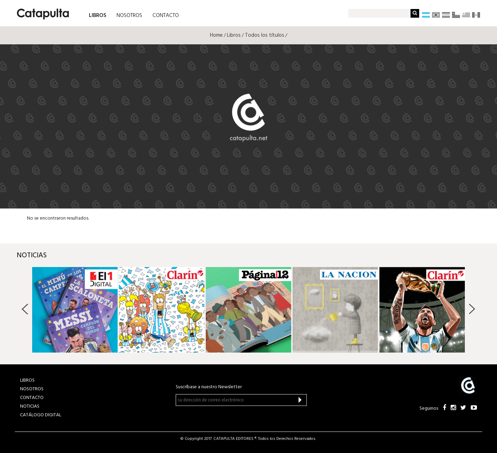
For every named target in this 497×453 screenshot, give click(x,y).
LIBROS (97, 15)
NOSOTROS (129, 15)
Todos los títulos (264, 35)
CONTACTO (166, 15)
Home (216, 35)
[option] (75, 310)
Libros (234, 35)
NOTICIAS (29, 406)
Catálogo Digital (40, 415)
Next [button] (472, 308)
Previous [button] (25, 308)
